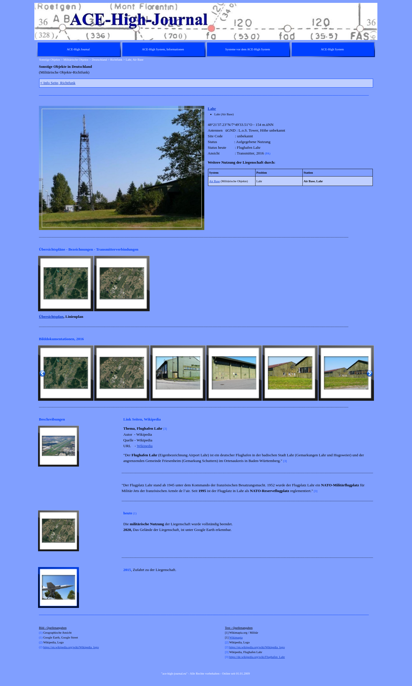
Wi (231, 637)
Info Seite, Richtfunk (58, 83)
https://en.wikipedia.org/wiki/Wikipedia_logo (71, 647)
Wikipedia (144, 446)
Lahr (212, 108)
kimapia (238, 637)
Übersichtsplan (51, 316)
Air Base (214, 181)
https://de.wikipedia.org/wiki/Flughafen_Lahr (257, 657)
